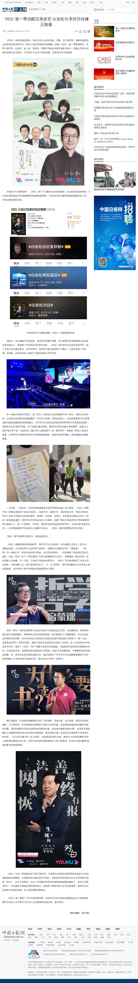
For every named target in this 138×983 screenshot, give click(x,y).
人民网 (41, 942)
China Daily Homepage (12, 2)
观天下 (92, 2)
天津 (47, 935)
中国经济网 (98, 942)
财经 (59, 929)
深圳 (109, 937)
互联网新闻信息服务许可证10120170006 (76, 951)
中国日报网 (33, 9)
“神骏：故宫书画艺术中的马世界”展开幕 (113, 102)
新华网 (50, 942)
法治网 (71, 945)
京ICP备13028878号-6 (99, 954)
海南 (56, 937)
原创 (84, 2)
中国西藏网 (121, 942)
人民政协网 (62, 945)
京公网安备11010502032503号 (54, 954)
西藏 (89, 937)
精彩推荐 (99, 159)
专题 (96, 20)
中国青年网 (86, 942)
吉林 (74, 935)
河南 (128, 935)
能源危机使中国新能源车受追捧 (109, 189)
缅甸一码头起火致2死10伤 (106, 133)
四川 (69, 937)
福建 (108, 935)
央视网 (76, 942)
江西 (115, 935)
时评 (39, 2)
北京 (41, 935)
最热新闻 (99, 87)
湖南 (36, 937)
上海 (89, 935)
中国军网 (39, 945)
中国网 (58, 942)
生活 (62, 2)
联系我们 (16, 940)
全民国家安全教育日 (125, 42)
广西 (49, 937)
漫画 (98, 929)
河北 (54, 935)
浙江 (102, 935)
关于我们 (7, 940)
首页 (30, 929)
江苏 (95, 935)
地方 (101, 2)
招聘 (117, 929)
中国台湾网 (109, 942)
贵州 (75, 937)
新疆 (102, 937)
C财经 (54, 2)
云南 (82, 937)
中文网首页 (29, 2)
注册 (133, 2)
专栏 (77, 2)
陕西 (95, 937)
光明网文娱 (11, 31)
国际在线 (67, 942)
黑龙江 (81, 935)
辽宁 (67, 935)
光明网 (30, 945)
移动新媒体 (100, 10)
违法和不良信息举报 (50, 951)
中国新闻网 (50, 945)
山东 (122, 935)
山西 (61, 935)
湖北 (29, 937)
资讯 (46, 2)
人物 (43, 9)
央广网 (130, 942)
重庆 (62, 937)
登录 (127, 2)
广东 (42, 937)
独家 (108, 929)
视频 (69, 2)
